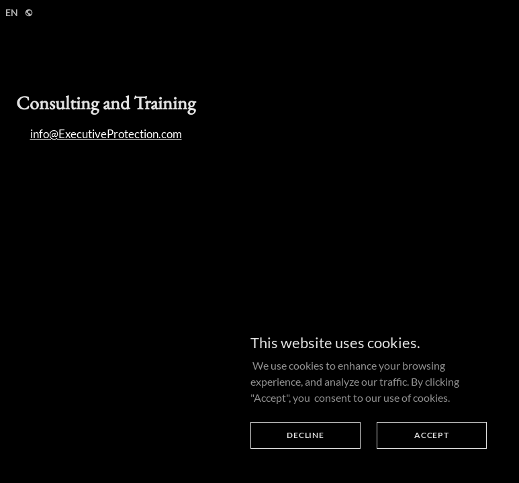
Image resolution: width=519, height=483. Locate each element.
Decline (305, 435)
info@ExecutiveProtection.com (106, 134)
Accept (431, 435)
